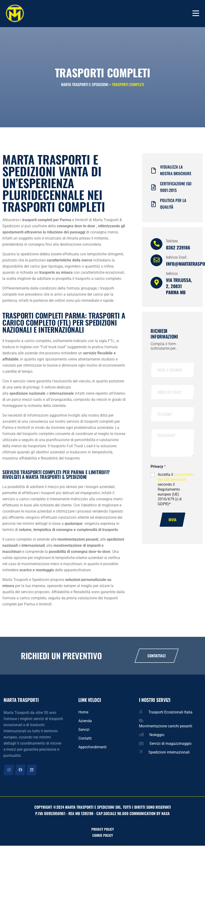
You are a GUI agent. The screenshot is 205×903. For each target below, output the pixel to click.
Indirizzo (172, 274)
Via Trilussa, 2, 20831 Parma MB (179, 287)
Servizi (83, 731)
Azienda (85, 722)
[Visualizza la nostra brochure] (153, 172)
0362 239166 (178, 248)
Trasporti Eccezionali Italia (170, 713)
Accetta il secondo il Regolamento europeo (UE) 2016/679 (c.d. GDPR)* (176, 490)
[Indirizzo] (156, 284)
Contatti (85, 739)
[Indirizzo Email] (156, 261)
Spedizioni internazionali (169, 753)
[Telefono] (156, 245)
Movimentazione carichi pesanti (165, 727)
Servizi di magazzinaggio (170, 744)
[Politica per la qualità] (153, 205)
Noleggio (156, 736)
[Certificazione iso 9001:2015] (153, 188)
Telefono (172, 242)
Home (83, 713)
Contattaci (156, 657)
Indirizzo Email (176, 258)
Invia (172, 521)
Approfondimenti (92, 748)
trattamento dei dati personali (176, 478)
